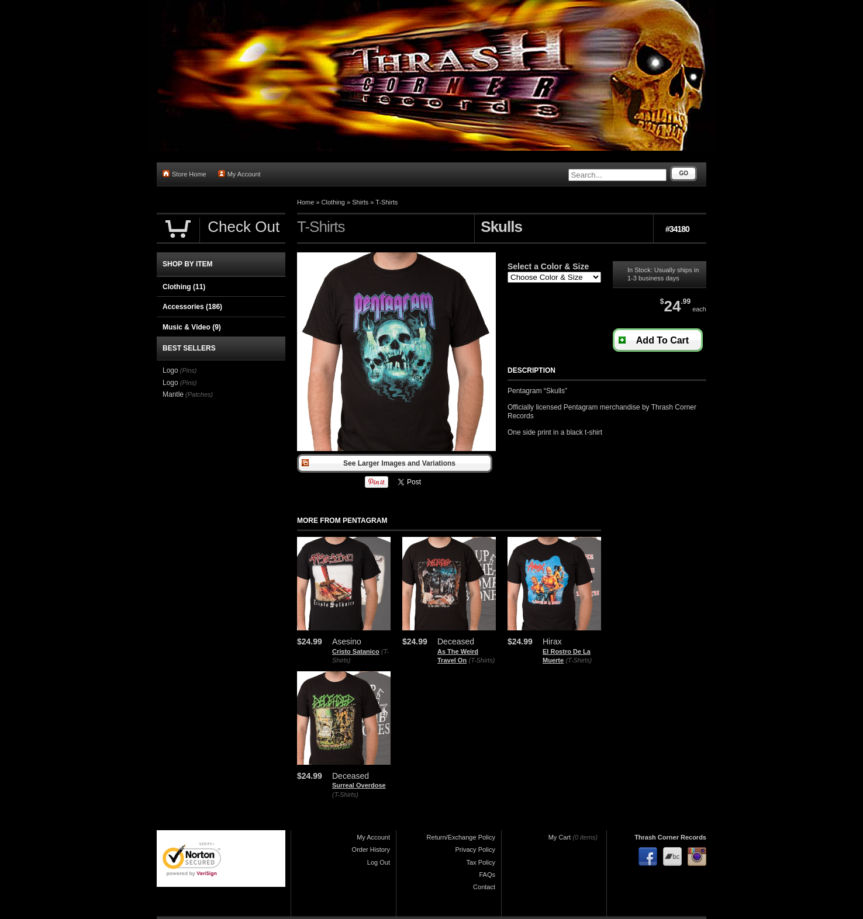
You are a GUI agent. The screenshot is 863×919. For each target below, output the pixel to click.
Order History (371, 849)
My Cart (559, 837)
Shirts (360, 202)
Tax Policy (480, 862)
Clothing (333, 202)
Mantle (173, 394)
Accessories (192, 307)
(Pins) (188, 370)
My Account (239, 174)
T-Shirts (386, 202)
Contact (484, 886)
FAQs (487, 874)
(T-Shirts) (481, 660)
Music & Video (192, 327)
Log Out (378, 862)
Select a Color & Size (548, 266)
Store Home (184, 174)
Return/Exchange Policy (461, 837)
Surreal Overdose (359, 785)
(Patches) (199, 394)
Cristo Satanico (355, 651)
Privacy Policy (475, 849)
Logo (170, 370)
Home (305, 202)
